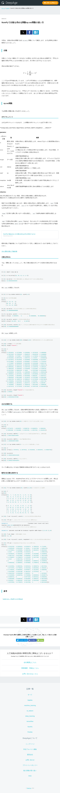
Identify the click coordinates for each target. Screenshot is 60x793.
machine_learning (30, 705)
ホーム (3, 8)
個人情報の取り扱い (30, 770)
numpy (7, 8)
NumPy (30, 726)
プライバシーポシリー (30, 765)
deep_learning (30, 716)
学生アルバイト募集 (30, 749)
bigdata (30, 700)
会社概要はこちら (30, 662)
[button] (23, 32)
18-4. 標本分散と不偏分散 (9, 251)
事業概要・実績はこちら (30, 668)
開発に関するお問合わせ (50, 2)
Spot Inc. (29, 788)
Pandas (30, 732)
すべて (30, 695)
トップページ (30, 744)
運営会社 (30, 754)
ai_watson (30, 711)
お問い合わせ (30, 760)
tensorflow (30, 721)
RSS (29, 776)
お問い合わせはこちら (30, 674)
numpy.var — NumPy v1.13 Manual (13, 599)
